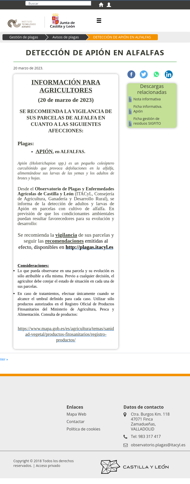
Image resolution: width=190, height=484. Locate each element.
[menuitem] (103, 5)
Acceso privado (48, 471)
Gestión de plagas (23, 42)
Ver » (4, 365)
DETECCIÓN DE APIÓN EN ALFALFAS (122, 42)
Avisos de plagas (65, 42)
